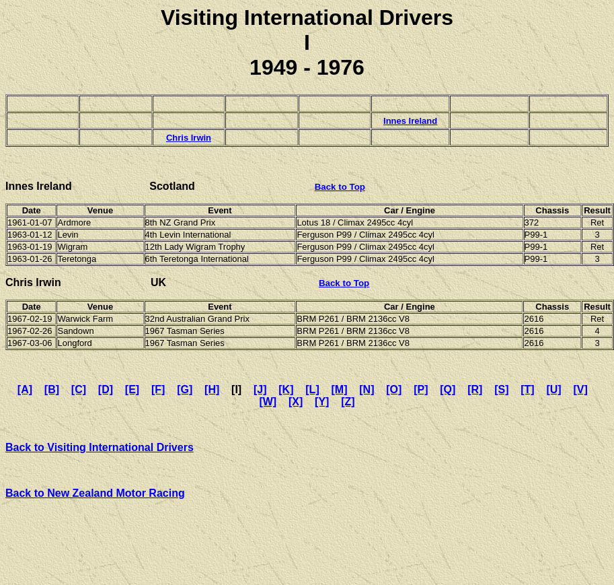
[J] (260, 389)
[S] (501, 389)
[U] (553, 389)
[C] (78, 389)
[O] (393, 389)
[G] (184, 389)
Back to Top (340, 187)
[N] (366, 389)
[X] (296, 401)
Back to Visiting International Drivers (99, 447)
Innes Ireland (410, 121)
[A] (24, 389)
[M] (340, 389)
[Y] (322, 401)
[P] (421, 389)
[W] (267, 401)
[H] (211, 389)
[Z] (347, 401)
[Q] (447, 389)
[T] (527, 389)
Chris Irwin (188, 138)
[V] (580, 389)
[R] (474, 389)
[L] (312, 389)
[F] (158, 389)
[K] (285, 389)
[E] (132, 389)
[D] (105, 389)
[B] (51, 389)
